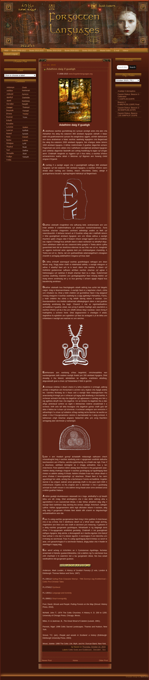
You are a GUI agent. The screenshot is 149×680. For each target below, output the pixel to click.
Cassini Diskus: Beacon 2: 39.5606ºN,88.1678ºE (128, 109)
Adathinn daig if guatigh (60, 69)
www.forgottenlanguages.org (80, 74)
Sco (104, 650)
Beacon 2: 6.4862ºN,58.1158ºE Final (128, 103)
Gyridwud (56, 587)
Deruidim (97, 650)
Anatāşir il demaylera (126, 91)
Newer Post (47, 660)
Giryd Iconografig (59, 599)
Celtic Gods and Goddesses (80, 650)
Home (75, 660)
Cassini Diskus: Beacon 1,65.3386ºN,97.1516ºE (127, 114)
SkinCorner (144, 677)
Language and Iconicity (62, 593)
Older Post (103, 660)
